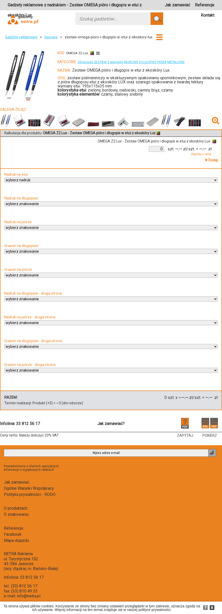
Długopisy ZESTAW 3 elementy (100, 62)
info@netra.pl (28, 596)
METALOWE (176, 62)
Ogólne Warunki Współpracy (29, 488)
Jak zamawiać (177, 5)
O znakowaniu (16, 514)
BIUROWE (131, 62)
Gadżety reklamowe (21, 37)
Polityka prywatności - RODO (30, 494)
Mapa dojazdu (16, 540)
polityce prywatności (154, 610)
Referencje (204, 5)
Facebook (12, 534)
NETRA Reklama (18, 553)
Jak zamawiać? (111, 423)
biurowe (51, 37)
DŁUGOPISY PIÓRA (152, 62)
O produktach (15, 508)
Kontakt (207, 15)
